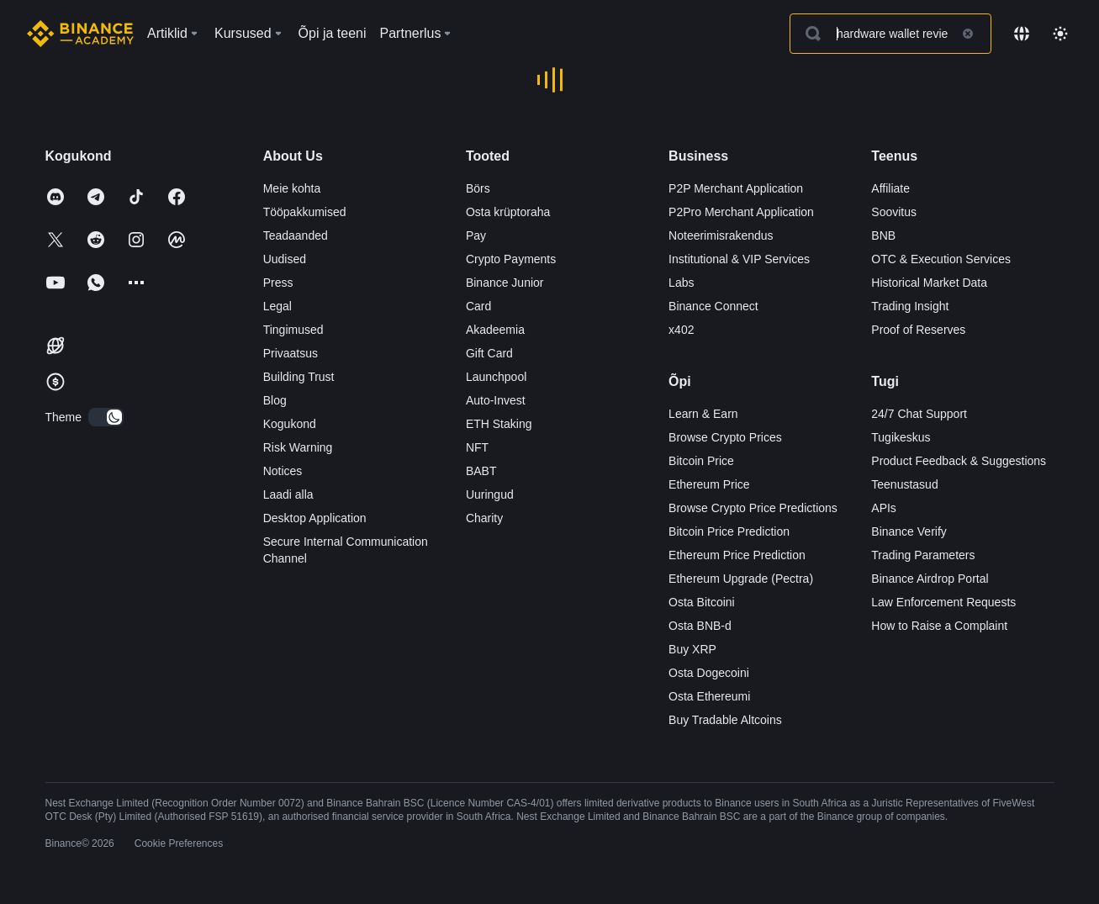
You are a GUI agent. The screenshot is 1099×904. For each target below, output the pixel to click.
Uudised (284, 259)
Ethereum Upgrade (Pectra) (740, 578)
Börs (478, 188)
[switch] (106, 417)
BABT (481, 471)
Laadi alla (288, 494)
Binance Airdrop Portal (929, 578)
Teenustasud (904, 484)
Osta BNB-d (700, 625)
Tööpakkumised (304, 212)
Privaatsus (290, 353)
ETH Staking (499, 424)
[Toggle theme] (1060, 33)
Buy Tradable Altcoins (725, 720)
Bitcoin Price (701, 461)
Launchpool (496, 376)
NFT (477, 447)
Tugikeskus (900, 437)
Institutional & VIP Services (739, 259)
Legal (277, 306)
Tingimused (293, 329)
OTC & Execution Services (941, 259)
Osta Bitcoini (701, 602)
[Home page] (80, 33)
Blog (275, 400)
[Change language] (1021, 34)
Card (478, 306)
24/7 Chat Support (919, 413)
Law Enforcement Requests (943, 602)
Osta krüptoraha (508, 212)
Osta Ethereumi (709, 696)
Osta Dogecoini (708, 672)
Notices (283, 471)
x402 (681, 329)
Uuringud (490, 494)
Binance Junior (505, 282)
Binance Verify (909, 531)
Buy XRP (692, 649)
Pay (476, 235)
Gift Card (489, 353)
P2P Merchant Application (735, 188)
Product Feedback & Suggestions (958, 461)
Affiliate (890, 188)
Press (278, 282)
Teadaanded (295, 235)
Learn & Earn (703, 413)
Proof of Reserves (918, 329)
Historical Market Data (929, 282)
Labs (681, 282)
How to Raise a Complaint (939, 625)
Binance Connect (713, 306)
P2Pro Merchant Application (741, 212)
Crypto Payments (511, 259)
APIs (883, 508)
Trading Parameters (923, 555)
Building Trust (299, 376)
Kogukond (289, 424)
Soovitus (894, 212)
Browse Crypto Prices (725, 437)
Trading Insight (909, 306)
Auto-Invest (496, 400)
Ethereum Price (708, 484)
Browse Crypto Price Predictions (752, 508)
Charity (484, 518)
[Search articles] (890, 33)
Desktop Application (315, 518)
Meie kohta (291, 188)
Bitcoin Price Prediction (729, 531)
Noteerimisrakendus (721, 235)
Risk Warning (298, 447)
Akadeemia (495, 329)
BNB (883, 235)
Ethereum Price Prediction (737, 555)
